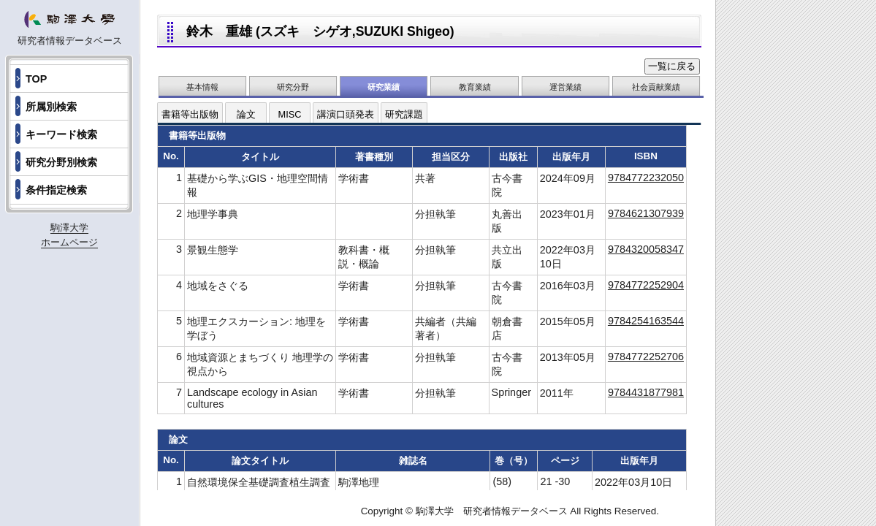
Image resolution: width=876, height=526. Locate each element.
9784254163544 (646, 321)
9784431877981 (646, 392)
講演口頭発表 (345, 114)
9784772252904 (646, 285)
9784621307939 (646, 213)
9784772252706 (646, 356)
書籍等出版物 (189, 114)
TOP (36, 79)
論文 (246, 114)
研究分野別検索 (61, 162)
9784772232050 (646, 177)
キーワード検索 (61, 134)
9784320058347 (646, 249)
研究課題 (404, 114)
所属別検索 (51, 107)
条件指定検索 (56, 190)
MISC (290, 114)
